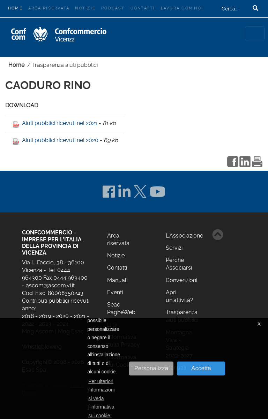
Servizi (174, 248)
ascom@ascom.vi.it (50, 285)
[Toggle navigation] (255, 33)
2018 (28, 316)
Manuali (117, 280)
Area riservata (48, 8)
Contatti (143, 8)
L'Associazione (184, 235)
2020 (62, 316)
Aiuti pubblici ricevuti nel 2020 (60, 140)
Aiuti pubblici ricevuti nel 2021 (59, 123)
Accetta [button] (201, 368)
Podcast (113, 8)
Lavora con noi (182, 8)
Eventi (115, 292)
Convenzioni (181, 280)
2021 (79, 316)
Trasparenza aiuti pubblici (65, 65)
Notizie (85, 8)
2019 (45, 316)
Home (16, 7)
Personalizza (151, 368)
